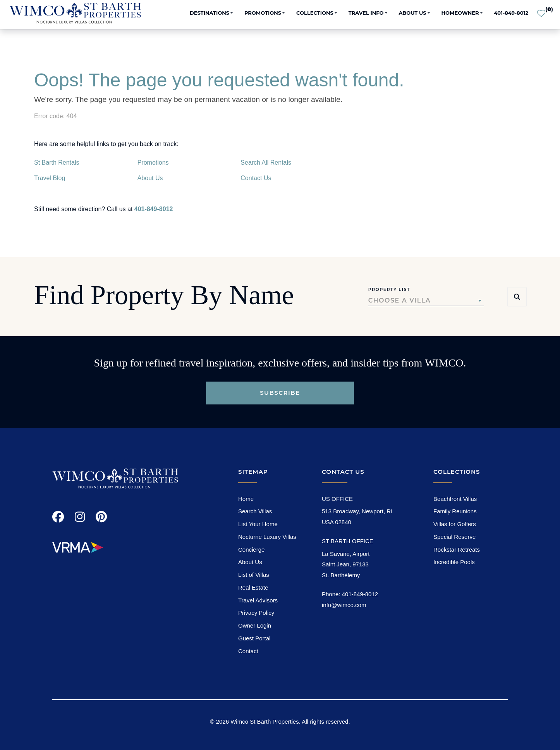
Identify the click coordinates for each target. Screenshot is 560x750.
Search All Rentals (265, 162)
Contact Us (255, 178)
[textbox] (426, 300)
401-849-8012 (511, 13)
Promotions (153, 162)
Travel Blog (49, 178)
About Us (150, 178)
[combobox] (426, 300)
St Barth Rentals (56, 162)
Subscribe (280, 392)
